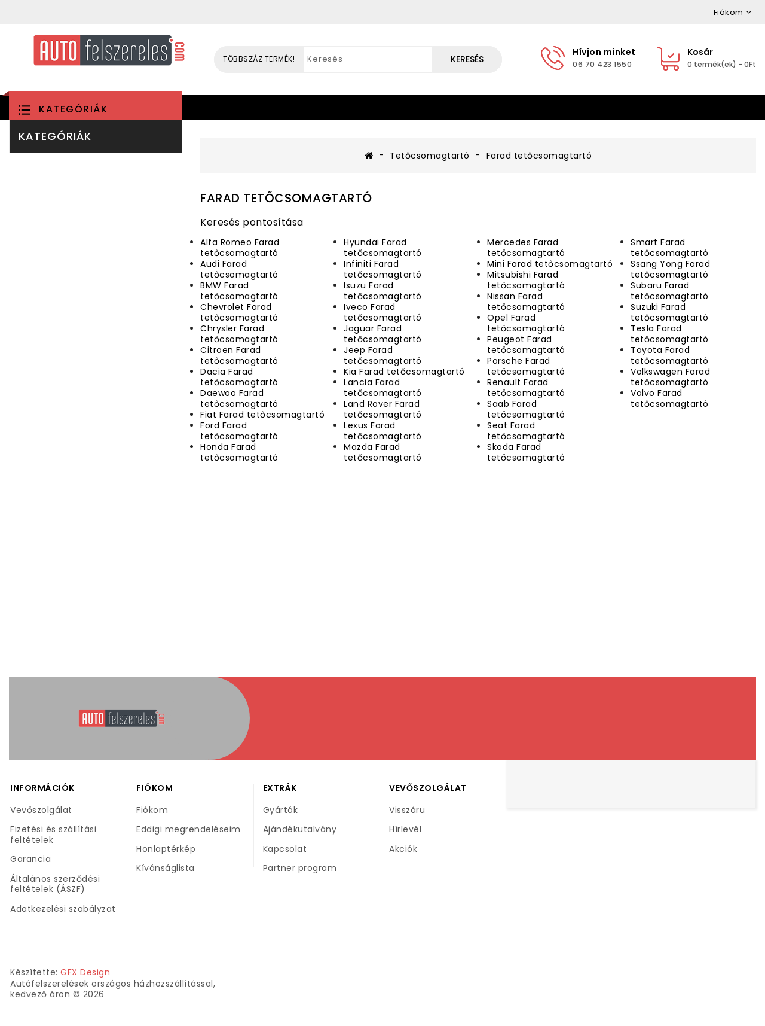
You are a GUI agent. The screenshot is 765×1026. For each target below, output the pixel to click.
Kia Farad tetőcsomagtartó (404, 371)
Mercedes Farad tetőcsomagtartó (526, 247)
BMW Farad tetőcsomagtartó (239, 290)
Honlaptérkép (165, 849)
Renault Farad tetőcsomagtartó (526, 387)
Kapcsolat (285, 849)
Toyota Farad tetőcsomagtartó (670, 355)
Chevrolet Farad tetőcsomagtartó (239, 312)
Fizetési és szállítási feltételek (53, 834)
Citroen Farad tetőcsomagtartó (239, 355)
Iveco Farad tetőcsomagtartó (383, 312)
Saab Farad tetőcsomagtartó (526, 409)
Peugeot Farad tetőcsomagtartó (526, 344)
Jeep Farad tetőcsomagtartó (383, 355)
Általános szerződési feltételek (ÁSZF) (55, 884)
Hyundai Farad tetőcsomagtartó (383, 247)
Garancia (30, 859)
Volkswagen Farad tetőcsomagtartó (670, 377)
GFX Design (85, 972)
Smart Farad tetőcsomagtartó (670, 247)
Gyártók (280, 810)
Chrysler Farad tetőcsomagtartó (239, 333)
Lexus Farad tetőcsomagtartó (383, 430)
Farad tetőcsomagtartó (539, 156)
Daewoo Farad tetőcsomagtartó (239, 398)
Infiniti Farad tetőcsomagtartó (383, 269)
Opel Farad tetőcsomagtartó (526, 323)
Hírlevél (405, 829)
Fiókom (152, 810)
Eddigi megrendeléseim (188, 829)
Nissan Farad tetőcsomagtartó (526, 301)
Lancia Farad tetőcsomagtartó (383, 387)
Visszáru (407, 810)
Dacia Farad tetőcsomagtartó (239, 377)
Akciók (403, 849)
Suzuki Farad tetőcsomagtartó (670, 312)
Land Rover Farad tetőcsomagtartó (383, 409)
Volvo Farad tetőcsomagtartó (670, 398)
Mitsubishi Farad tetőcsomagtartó (526, 280)
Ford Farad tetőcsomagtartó (239, 430)
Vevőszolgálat (41, 810)
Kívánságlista (165, 868)
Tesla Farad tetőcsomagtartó (670, 333)
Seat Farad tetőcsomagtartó (526, 430)
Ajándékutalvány (300, 829)
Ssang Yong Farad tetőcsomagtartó (670, 269)
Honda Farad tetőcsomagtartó (239, 452)
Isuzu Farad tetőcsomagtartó (383, 290)
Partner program (300, 868)
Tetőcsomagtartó (430, 156)
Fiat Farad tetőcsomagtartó (262, 415)
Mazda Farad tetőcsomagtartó (383, 452)
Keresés (467, 59)
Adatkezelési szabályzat (63, 909)
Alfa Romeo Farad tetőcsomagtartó (239, 247)
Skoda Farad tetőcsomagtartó (526, 452)
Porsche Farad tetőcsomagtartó (526, 366)
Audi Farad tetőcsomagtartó (239, 269)
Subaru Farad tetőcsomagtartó (670, 290)
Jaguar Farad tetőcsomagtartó (383, 333)
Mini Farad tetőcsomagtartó (550, 264)
